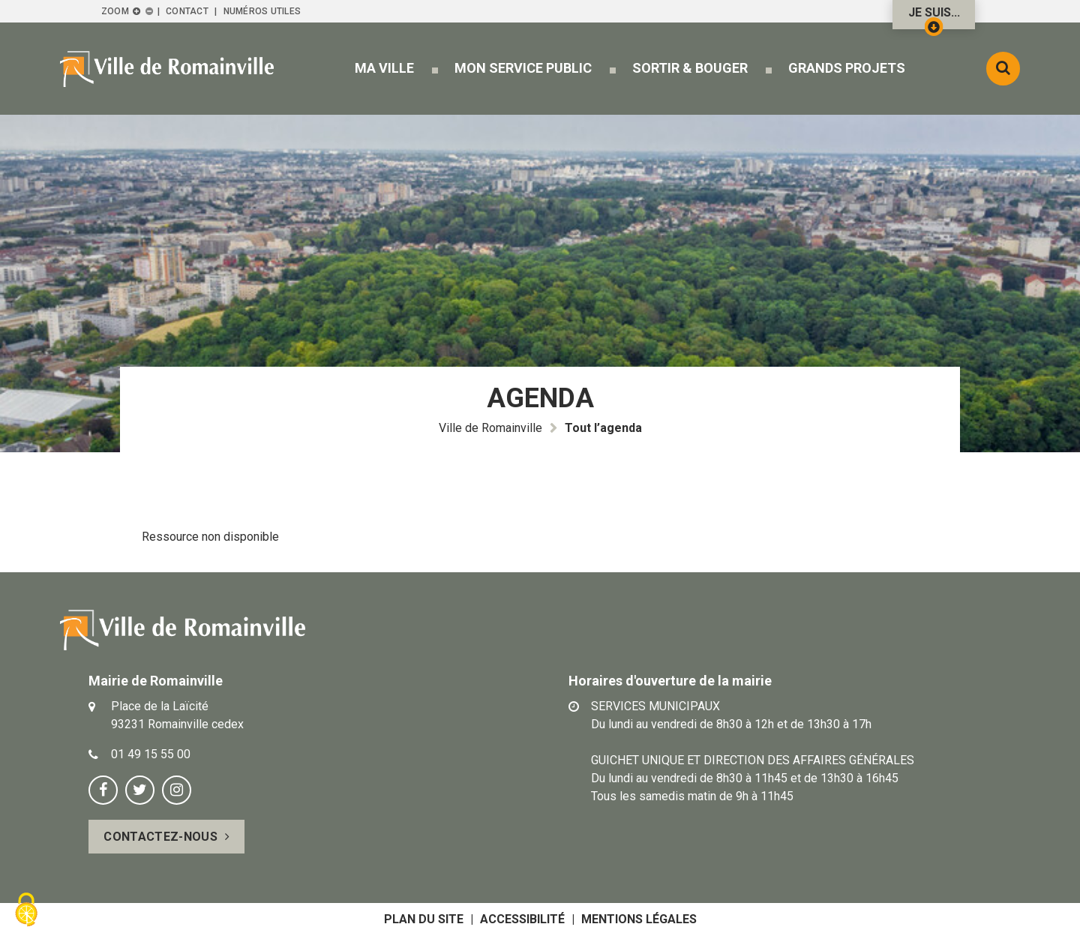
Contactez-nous (160, 837)
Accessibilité (522, 919)
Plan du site (424, 919)
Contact (187, 11)
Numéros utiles (262, 11)
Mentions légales (639, 919)
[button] (384, 68)
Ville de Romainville (490, 428)
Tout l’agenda (603, 428)
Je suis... (934, 17)
